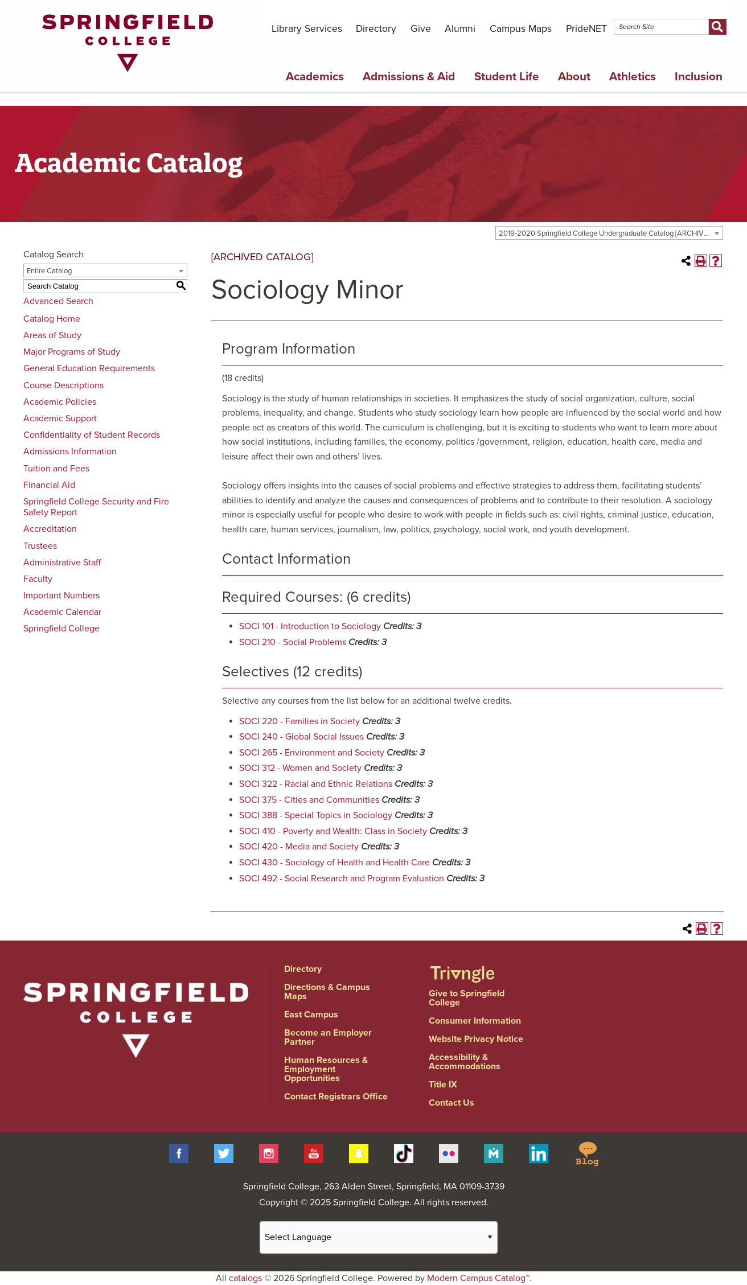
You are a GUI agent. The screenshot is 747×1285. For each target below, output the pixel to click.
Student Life (506, 76)
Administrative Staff (62, 562)
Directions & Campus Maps (327, 992)
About (574, 76)
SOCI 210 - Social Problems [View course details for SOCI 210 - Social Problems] (292, 642)
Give (421, 29)
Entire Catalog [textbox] (49, 271)
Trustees (40, 546)
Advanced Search (58, 301)
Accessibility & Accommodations (464, 1062)
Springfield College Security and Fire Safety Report (96, 507)
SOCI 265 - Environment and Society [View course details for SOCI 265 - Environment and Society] (311, 752)
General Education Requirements (89, 368)
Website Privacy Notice (476, 1039)
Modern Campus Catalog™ (478, 1278)
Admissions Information (70, 451)
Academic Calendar (62, 612)
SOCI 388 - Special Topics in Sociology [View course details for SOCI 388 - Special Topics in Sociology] (315, 815)
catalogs (245, 1278)
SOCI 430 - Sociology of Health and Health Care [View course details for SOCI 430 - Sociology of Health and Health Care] (334, 862)
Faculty (37, 579)
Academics (315, 76)
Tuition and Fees (56, 468)
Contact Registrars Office (336, 1096)
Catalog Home (51, 319)
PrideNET (586, 29)
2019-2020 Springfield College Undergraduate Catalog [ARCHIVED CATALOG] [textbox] (611, 233)
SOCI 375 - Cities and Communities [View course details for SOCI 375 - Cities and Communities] (309, 800)
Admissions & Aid (409, 76)
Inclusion (699, 76)
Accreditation (50, 529)
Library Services (307, 29)
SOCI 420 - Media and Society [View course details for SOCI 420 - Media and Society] (299, 846)
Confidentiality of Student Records (91, 435)
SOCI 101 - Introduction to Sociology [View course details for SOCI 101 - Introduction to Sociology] (310, 626)
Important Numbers (61, 595)
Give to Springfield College (466, 998)
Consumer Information (475, 1021)
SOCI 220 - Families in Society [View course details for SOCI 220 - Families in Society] (299, 721)
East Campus (311, 1014)
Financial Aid (49, 485)
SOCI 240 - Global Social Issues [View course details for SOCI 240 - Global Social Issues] (301, 736)
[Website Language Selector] (379, 1237)
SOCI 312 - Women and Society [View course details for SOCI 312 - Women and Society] (300, 768)
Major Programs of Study (71, 352)
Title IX (443, 1084)
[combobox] (609, 233)
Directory (376, 29)
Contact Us (451, 1103)
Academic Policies (59, 402)
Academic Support (60, 418)
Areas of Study (52, 335)
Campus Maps (521, 29)
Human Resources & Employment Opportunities (326, 1069)
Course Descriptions (63, 385)
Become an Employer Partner (328, 1037)
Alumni (460, 29)
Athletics (632, 76)
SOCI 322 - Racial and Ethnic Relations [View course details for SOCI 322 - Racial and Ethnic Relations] (315, 784)
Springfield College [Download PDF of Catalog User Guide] (61, 628)
